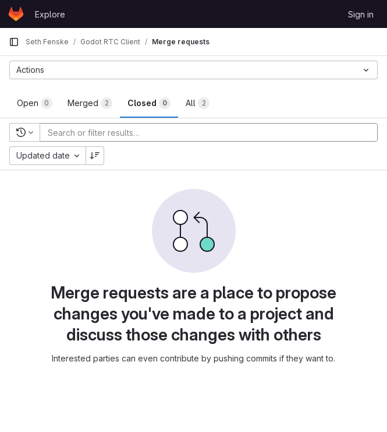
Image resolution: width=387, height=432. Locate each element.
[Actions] (193, 70)
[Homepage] (16, 14)
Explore (50, 14)
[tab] (34, 103)
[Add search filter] (212, 132)
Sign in (361, 14)
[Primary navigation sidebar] (14, 42)
